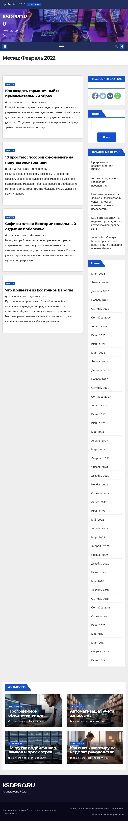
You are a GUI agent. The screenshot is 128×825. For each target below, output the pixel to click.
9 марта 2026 (19, 721)
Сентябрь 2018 (100, 607)
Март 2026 (98, 273)
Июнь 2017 (98, 625)
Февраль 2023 (100, 458)
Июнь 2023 (98, 423)
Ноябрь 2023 (99, 379)
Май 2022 (97, 519)
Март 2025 (98, 352)
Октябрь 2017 (99, 616)
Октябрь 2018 (100, 598)
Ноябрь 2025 (99, 300)
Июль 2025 (98, 335)
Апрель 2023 (99, 440)
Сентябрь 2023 (101, 396)
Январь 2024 (99, 361)
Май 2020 (97, 581)
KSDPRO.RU (40, 102)
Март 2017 (97, 642)
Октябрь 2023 (100, 387)
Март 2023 (98, 449)
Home (73, 808)
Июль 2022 (98, 510)
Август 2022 (99, 502)
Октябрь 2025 (100, 308)
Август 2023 (99, 405)
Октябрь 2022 (100, 493)
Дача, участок (77, 707)
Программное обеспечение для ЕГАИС (102, 166)
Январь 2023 (99, 467)
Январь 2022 (99, 554)
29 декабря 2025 (82, 758)
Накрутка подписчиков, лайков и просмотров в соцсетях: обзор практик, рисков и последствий (106, 202)
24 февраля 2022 (19, 169)
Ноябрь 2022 (99, 484)
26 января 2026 (20, 758)
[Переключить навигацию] (61, 46)
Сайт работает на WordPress (17, 810)
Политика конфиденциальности (108, 814)
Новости (10, 84)
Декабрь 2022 (100, 475)
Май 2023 (97, 431)
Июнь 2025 (98, 344)
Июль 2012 (98, 660)
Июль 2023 (98, 414)
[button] (116, 46)
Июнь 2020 (98, 572)
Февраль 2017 (100, 651)
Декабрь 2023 (100, 370)
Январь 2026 (99, 282)
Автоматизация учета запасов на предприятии (104, 182)
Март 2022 (98, 537)
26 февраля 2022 (19, 102)
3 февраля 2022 (18, 296)
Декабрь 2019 (100, 590)
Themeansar (8, 813)
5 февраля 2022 (18, 235)
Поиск (95, 114)
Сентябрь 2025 (101, 317)
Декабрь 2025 (100, 291)
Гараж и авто (15, 707)
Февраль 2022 (100, 546)
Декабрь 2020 (100, 563)
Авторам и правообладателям (94, 808)
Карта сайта (118, 808)
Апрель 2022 (99, 528)
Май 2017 (97, 633)
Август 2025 (99, 326)
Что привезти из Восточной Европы (39, 290)
